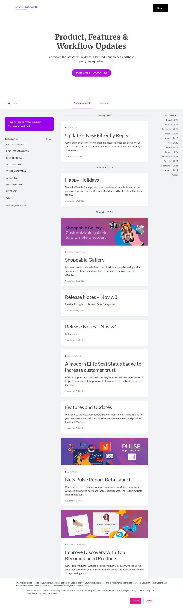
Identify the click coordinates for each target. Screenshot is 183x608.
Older (175, 174)
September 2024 (169, 165)
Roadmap (104, 102)
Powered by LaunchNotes (16, 205)
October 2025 (171, 133)
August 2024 (171, 170)
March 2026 (172, 120)
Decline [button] (149, 601)
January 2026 (171, 124)
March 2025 (172, 147)
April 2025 (173, 142)
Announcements (82, 102)
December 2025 (170, 129)
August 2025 (171, 138)
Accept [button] (136, 601)
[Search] (27, 103)
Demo (160, 7)
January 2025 (171, 152)
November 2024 (170, 156)
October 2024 (171, 161)
